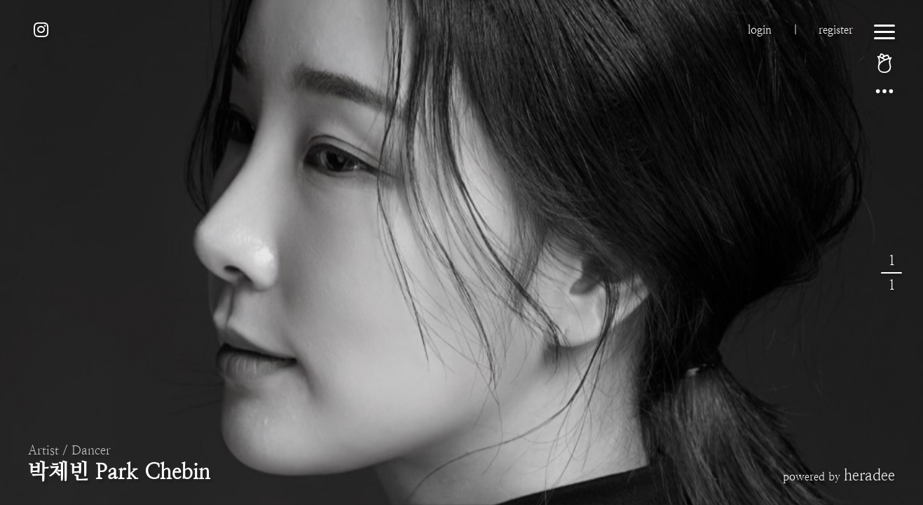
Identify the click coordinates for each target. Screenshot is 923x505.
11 (891, 272)
